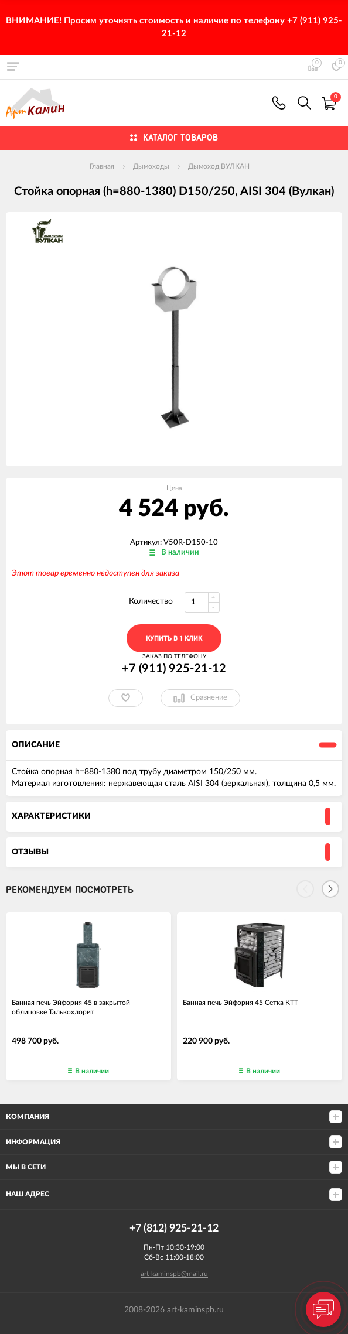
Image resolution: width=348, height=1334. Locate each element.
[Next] (330, 889)
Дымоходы (151, 166)
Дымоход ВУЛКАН (219, 166)
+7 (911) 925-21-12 (279, 103)
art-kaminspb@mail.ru (174, 1273)
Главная (102, 166)
